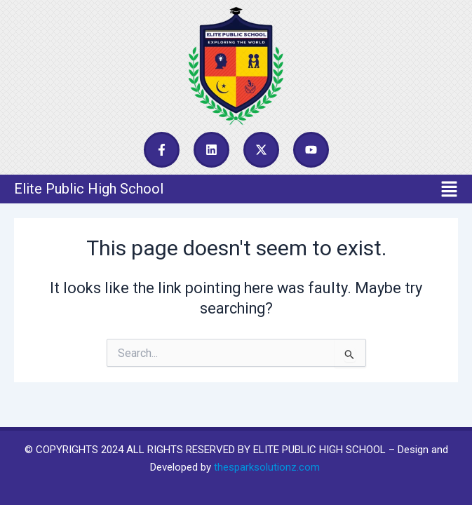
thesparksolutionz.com (267, 467)
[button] (236, 189)
